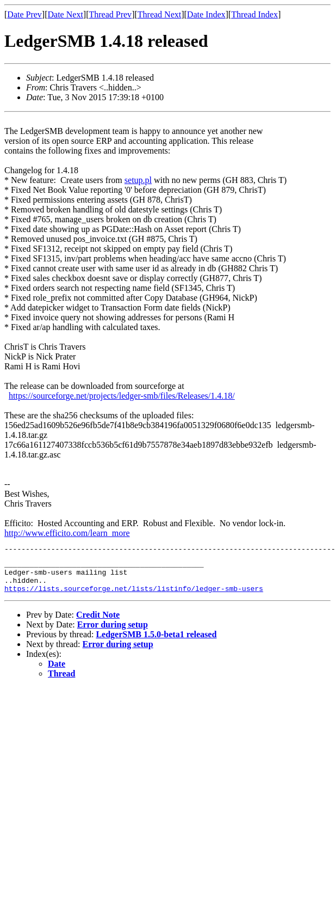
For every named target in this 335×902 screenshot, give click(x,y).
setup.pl (138, 180)
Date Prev (24, 14)
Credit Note (98, 622)
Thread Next (159, 14)
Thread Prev (110, 14)
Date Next (65, 14)
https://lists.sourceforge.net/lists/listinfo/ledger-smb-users (133, 596)
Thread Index (254, 14)
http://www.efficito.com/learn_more (67, 533)
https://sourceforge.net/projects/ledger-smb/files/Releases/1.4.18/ (122, 395)
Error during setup (112, 632)
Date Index (206, 14)
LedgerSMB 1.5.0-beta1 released (156, 642)
